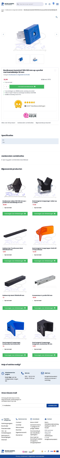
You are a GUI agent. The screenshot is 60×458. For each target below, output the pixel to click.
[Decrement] (4, 86)
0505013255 (49, 436)
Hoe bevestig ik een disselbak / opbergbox (35, 432)
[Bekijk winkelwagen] (53, 4)
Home (2, 10)
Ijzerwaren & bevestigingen (6, 436)
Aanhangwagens (6, 423)
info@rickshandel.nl (51, 376)
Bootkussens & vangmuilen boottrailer (14, 10)
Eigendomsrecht (21, 432)
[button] (55, 70)
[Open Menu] (57, 4)
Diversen (4, 440)
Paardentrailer (6, 428)
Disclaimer (19, 435)
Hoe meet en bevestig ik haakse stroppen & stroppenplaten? (36, 440)
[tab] (8, 123)
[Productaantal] (6, 87)
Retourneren (20, 427)
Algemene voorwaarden (36, 456)
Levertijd (18, 425)
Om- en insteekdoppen (6, 432)
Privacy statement (22, 456)
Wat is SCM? (34, 422)
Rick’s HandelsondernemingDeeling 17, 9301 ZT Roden (52, 425)
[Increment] (8, 86)
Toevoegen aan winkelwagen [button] (14, 214)
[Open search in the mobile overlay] (29, 4)
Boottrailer (4, 426)
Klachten (18, 430)
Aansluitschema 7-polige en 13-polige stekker (35, 426)
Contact (18, 422)
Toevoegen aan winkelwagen (25, 86)
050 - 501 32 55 (30, 376)
